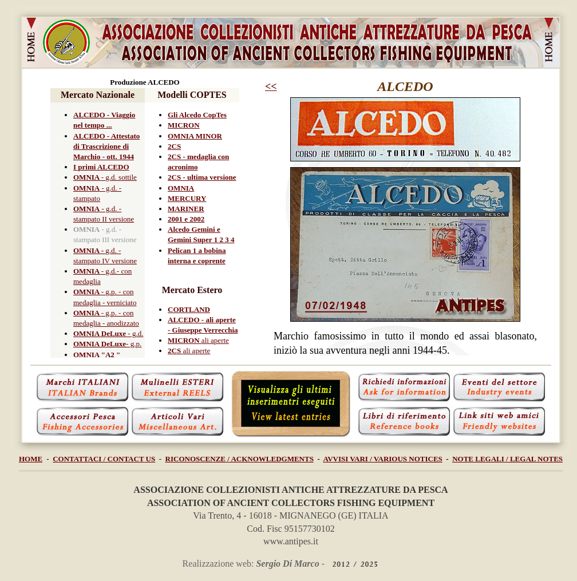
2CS (174, 146)
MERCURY (187, 198)
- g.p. (133, 343)
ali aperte (215, 340)
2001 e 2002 (186, 219)
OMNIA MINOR (195, 136)
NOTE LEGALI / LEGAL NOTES (507, 458)
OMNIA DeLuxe (100, 333)
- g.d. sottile (119, 177)
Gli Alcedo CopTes (197, 114)
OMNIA (87, 177)
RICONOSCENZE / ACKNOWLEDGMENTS (239, 458)
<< (271, 86)
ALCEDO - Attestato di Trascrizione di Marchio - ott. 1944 (106, 146)
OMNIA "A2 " (96, 354)
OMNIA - (89, 250)
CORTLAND (189, 309)
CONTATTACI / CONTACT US (104, 458)
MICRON (184, 125)
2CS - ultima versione (202, 177)
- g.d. (135, 333)
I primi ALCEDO (101, 167)
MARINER (186, 208)
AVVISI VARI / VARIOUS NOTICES (382, 458)
